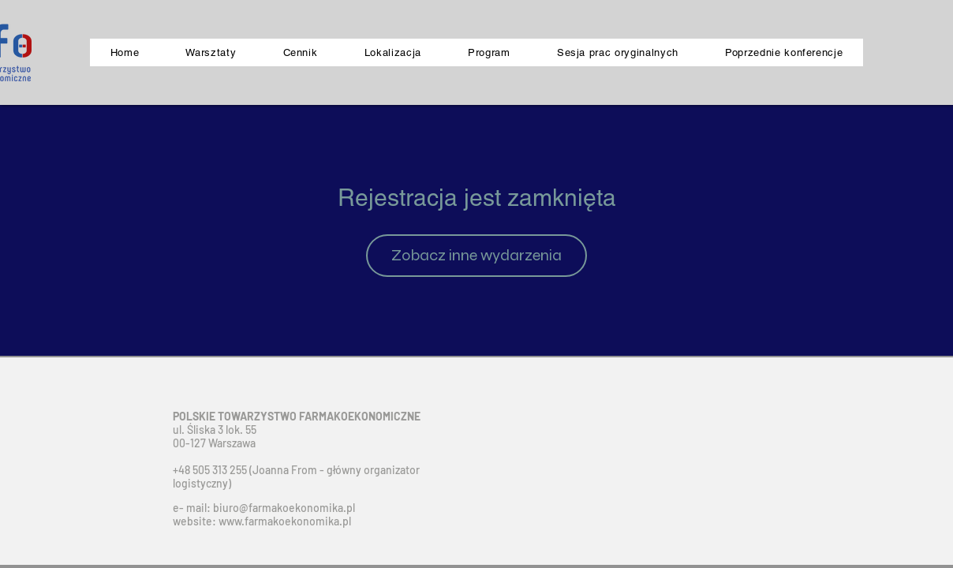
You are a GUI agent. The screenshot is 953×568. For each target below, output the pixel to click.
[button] (783, 52)
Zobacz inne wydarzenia (476, 255)
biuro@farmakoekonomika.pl (284, 507)
